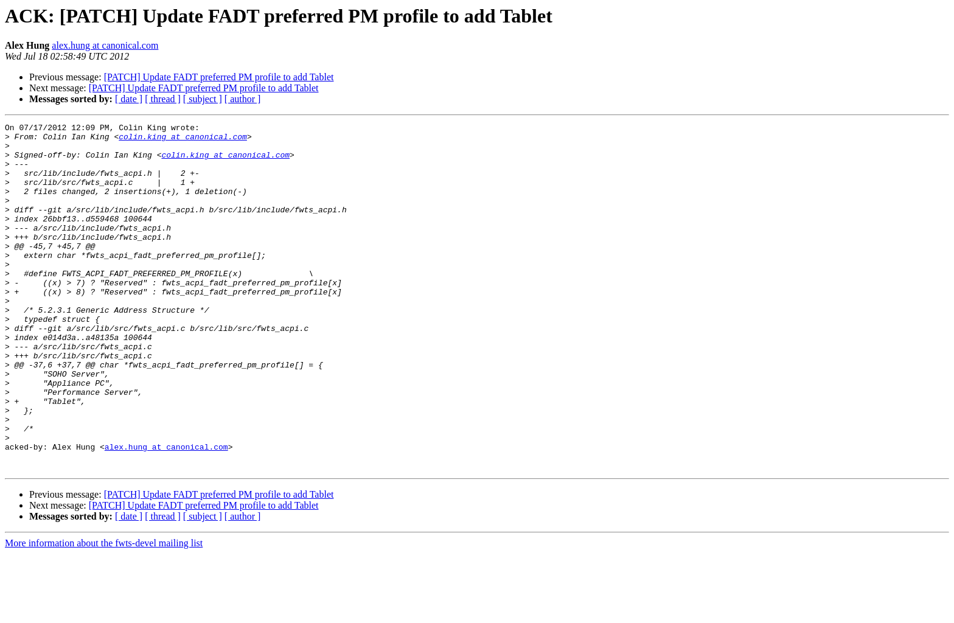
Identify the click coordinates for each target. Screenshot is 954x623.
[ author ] (243, 99)
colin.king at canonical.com (183, 139)
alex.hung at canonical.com (105, 45)
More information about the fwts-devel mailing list (104, 612)
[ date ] (128, 99)
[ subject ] (202, 99)
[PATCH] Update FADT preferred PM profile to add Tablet (219, 77)
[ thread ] (163, 99)
